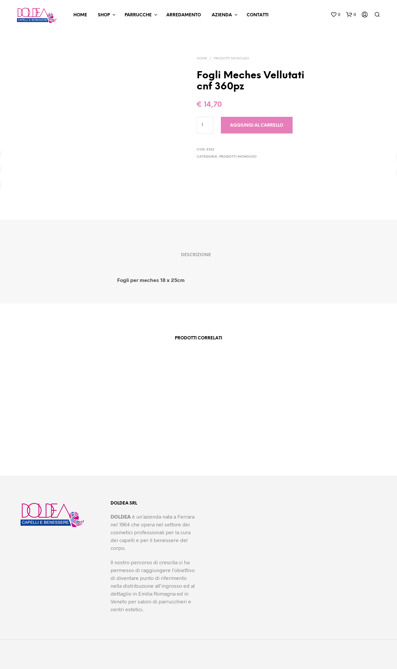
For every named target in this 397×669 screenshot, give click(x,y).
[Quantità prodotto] (205, 125)
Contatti (257, 15)
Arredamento (183, 15)
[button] (335, 14)
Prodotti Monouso (231, 58)
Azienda (222, 15)
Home (80, 15)
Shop (104, 15)
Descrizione (196, 255)
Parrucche (138, 15)
